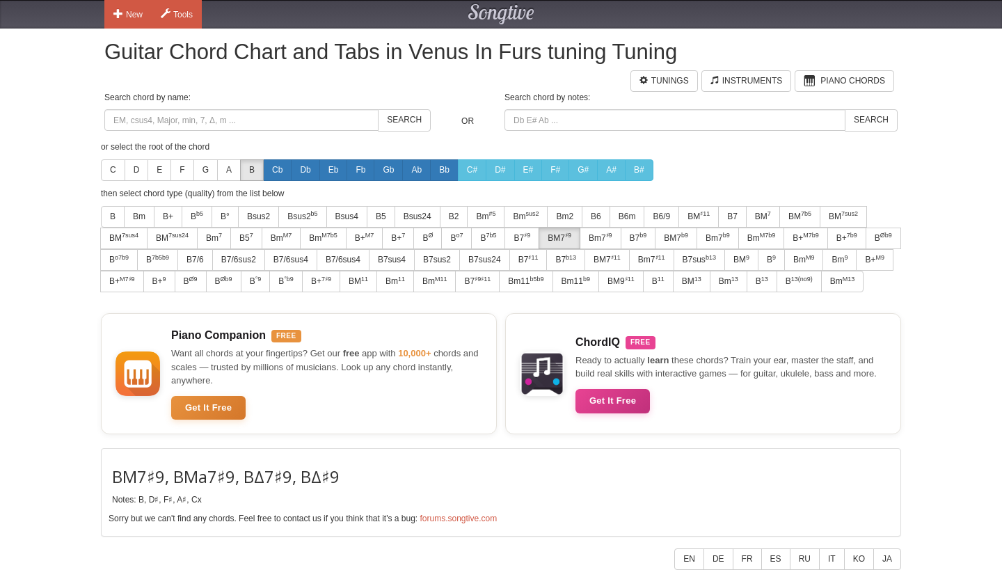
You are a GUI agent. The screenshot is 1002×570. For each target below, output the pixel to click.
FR (747, 559)
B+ (168, 216)
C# (472, 170)
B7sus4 (392, 259)
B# (639, 170)
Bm (139, 216)
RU (805, 559)
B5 (381, 216)
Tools (177, 13)
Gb (388, 170)
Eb (333, 170)
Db (305, 170)
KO (859, 559)
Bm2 (564, 216)
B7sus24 (484, 259)
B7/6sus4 (290, 259)
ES (775, 559)
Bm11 (525, 281)
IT (832, 559)
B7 (732, 216)
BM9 (621, 281)
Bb (444, 170)
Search (404, 120)
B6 (596, 216)
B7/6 (195, 259)
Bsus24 (417, 216)
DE (718, 559)
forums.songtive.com (458, 518)
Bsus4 (346, 216)
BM (698, 215)
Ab (416, 170)
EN (689, 559)
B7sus (699, 259)
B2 (454, 216)
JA (887, 559)
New (128, 13)
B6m (627, 216)
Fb (360, 170)
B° (225, 216)
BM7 (559, 237)
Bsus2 (258, 216)
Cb (277, 170)
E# (528, 170)
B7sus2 (437, 259)
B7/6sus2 (238, 259)
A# (611, 170)
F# (555, 170)
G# (583, 170)
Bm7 (600, 237)
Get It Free (208, 407)
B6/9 (661, 216)
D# (500, 170)
